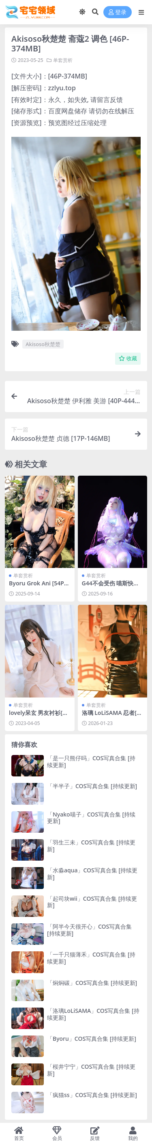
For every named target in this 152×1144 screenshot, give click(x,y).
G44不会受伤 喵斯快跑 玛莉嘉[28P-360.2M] (110, 586)
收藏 (128, 358)
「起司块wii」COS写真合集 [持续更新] (92, 902)
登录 (117, 12)
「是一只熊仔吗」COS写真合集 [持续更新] (91, 761)
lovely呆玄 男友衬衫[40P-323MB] (39, 716)
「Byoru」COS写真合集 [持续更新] (91, 1038)
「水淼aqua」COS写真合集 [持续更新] (92, 873)
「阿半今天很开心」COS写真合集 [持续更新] (89, 930)
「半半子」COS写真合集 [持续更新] (92, 786)
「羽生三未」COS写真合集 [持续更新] (91, 845)
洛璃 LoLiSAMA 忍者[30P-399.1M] (112, 716)
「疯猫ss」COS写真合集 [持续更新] (92, 1095)
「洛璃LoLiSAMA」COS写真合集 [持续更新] (93, 1014)
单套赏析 (63, 60)
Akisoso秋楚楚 (43, 344)
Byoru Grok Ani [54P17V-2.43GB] (38, 586)
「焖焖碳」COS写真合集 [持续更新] (92, 983)
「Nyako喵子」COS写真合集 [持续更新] (91, 817)
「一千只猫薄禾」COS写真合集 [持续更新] (91, 957)
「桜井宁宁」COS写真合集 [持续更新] (91, 1070)
